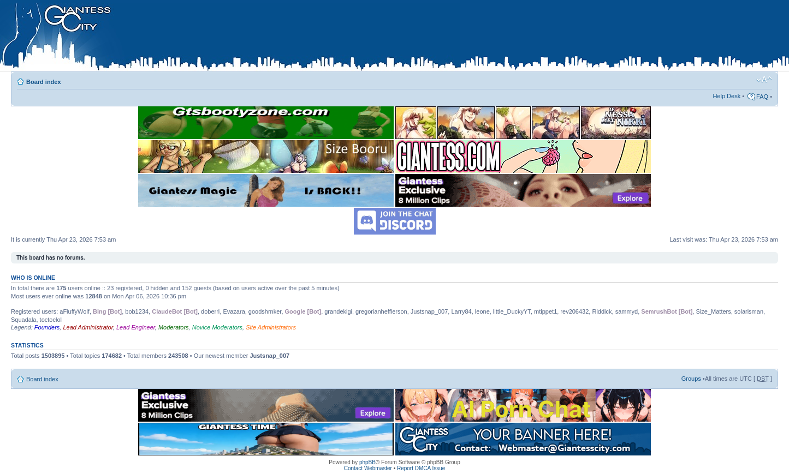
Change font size (764, 80)
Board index (43, 82)
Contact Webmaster (368, 468)
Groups (691, 378)
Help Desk (726, 96)
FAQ (762, 96)
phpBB (367, 462)
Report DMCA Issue (421, 468)
